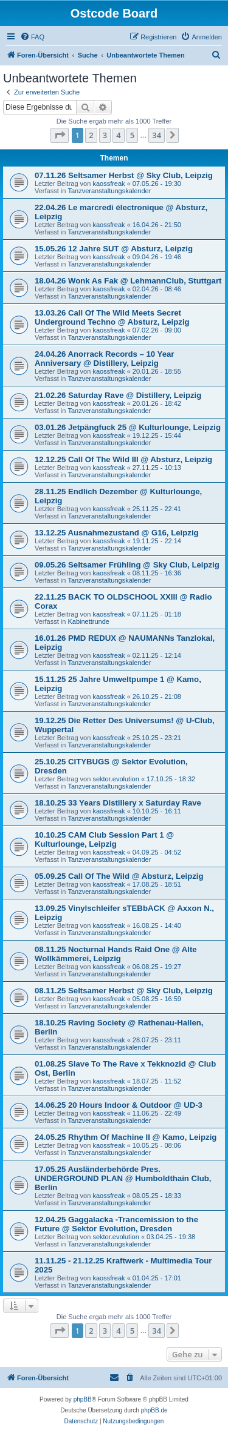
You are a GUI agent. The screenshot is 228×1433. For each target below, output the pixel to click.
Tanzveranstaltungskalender (109, 190)
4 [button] (118, 135)
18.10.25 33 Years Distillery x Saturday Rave (118, 802)
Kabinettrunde (88, 621)
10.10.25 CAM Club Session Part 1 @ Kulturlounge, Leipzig (104, 839)
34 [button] (156, 135)
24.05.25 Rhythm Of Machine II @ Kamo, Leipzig (125, 1137)
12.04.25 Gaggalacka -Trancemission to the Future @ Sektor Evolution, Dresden (116, 1224)
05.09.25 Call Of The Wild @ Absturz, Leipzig (119, 876)
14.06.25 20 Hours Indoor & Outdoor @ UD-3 (118, 1105)
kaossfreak (108, 183)
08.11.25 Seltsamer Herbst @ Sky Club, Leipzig (124, 990)
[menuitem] (32, 37)
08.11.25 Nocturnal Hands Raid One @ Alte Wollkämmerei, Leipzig (116, 954)
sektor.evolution (115, 779)
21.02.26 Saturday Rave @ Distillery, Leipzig (118, 395)
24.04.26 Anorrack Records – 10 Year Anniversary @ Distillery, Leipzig (104, 358)
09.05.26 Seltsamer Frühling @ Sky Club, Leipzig (127, 564)
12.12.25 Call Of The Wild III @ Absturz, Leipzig (123, 459)
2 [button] (91, 135)
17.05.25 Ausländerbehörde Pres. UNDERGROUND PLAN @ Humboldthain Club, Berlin (123, 1178)
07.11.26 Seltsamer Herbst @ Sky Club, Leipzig (124, 175)
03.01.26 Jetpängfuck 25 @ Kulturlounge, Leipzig (128, 427)
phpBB (83, 1399)
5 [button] (132, 135)
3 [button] (105, 135)
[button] (59, 135)
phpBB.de (154, 1410)
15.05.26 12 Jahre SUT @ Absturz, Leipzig (114, 248)
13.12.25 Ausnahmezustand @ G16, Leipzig (117, 532)
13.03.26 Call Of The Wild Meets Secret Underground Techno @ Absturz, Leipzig (112, 317)
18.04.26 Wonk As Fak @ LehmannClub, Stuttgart (128, 280)
